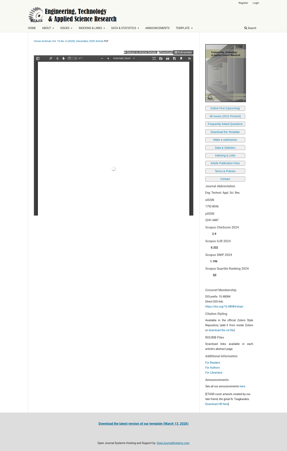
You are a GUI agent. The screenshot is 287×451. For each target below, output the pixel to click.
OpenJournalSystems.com (173, 443)
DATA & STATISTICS (124, 28)
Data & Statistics (225, 147)
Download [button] (165, 52)
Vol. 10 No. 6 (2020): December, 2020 (73, 41)
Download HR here (216, 404)
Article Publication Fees (225, 163)
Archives (46, 41)
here (242, 386)
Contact (225, 179)
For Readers (212, 362)
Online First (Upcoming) (225, 108)
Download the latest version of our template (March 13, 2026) (143, 424)
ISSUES (65, 28)
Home (37, 41)
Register (243, 2)
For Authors (212, 367)
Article (99, 41)
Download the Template (225, 132)
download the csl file (221, 330)
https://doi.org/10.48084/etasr (224, 306)
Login (256, 2)
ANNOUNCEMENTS (157, 28)
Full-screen (183, 52)
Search (250, 28)
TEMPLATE (183, 28)
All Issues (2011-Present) (225, 116)
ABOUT (47, 28)
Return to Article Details (140, 52)
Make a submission (225, 139)
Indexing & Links (225, 155)
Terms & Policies (225, 171)
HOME (32, 28)
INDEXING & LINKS (91, 28)
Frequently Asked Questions (225, 124)
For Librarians (213, 372)
